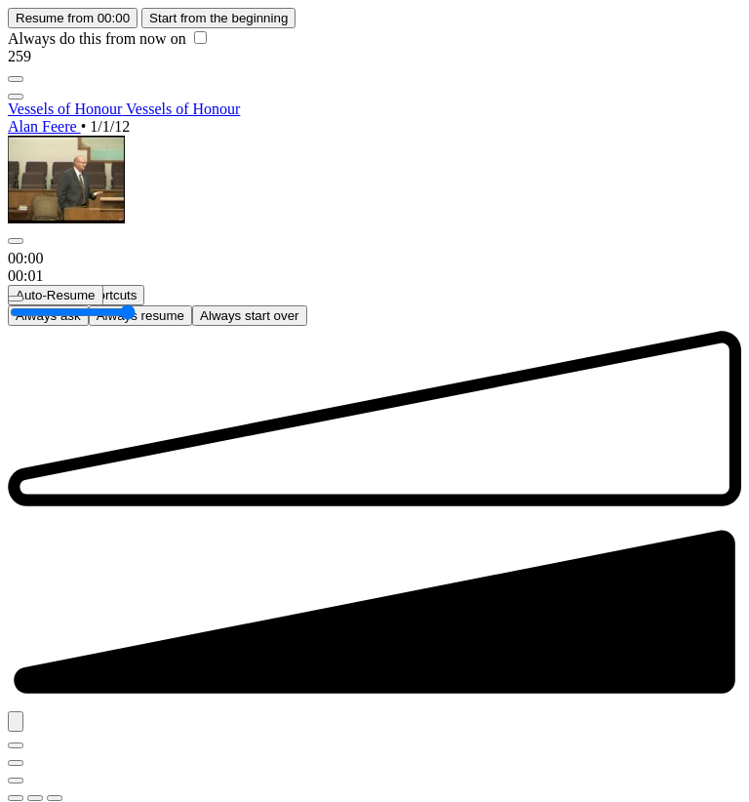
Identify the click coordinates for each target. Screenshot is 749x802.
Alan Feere (44, 126)
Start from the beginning (218, 18)
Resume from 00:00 (73, 18)
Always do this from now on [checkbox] (107, 38)
